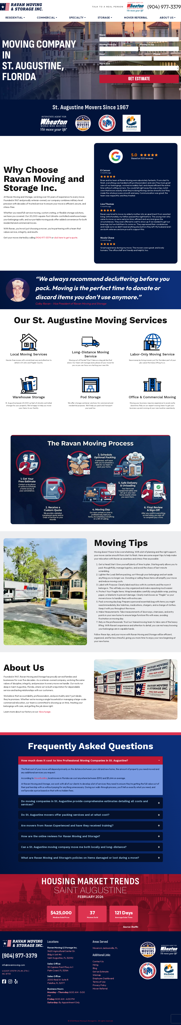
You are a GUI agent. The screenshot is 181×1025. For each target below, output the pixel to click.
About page (44, 711)
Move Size (104, 63)
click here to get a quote (65, 237)
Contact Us (98, 961)
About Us (166, 17)
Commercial (46, 17)
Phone (157, 54)
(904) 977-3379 (164, 7)
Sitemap (97, 975)
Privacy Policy (99, 985)
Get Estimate (139, 79)
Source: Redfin (130, 926)
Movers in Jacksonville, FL (105, 948)
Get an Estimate (101, 971)
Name (103, 34)
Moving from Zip (107, 44)
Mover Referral (136, 17)
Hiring (95, 964)
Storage (104, 17)
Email (102, 54)
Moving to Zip (147, 44)
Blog (95, 968)
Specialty (76, 17)
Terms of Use (99, 981)
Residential (14, 17)
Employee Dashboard (103, 978)
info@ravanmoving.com (13, 965)
